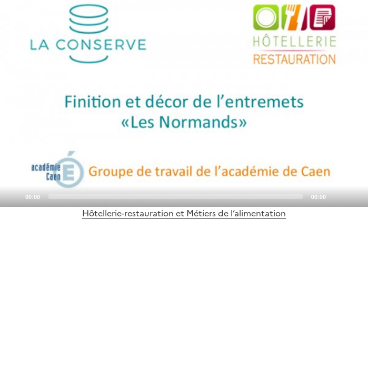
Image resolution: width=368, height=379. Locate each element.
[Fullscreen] (354, 196)
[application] (184, 103)
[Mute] (337, 196)
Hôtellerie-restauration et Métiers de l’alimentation (184, 213)
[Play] (184, 104)
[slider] (175, 196)
